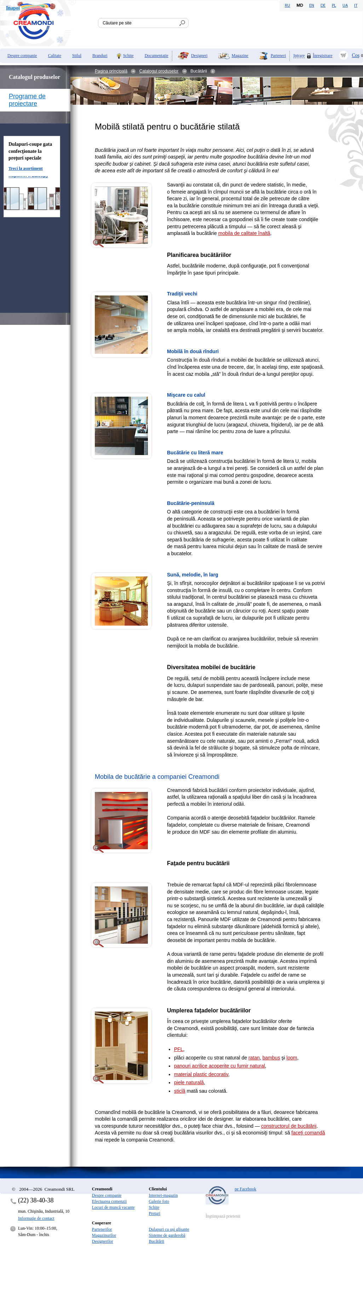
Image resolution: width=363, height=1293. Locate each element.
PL (334, 6)
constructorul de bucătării (288, 1126)
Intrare (299, 55)
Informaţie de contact (36, 1218)
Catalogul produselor (159, 71)
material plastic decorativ (201, 1074)
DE (323, 6)
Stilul (76, 55)
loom (292, 1058)
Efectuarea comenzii (109, 1201)
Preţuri (154, 1213)
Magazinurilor (104, 1235)
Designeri (199, 55)
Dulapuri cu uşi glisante (169, 1229)
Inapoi (13, 8)
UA (345, 6)
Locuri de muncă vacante (113, 1207)
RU (287, 6)
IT (355, 6)
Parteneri (278, 55)
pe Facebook (245, 1188)
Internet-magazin (163, 1195)
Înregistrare (322, 55)
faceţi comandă (308, 1133)
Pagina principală (111, 71)
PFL (178, 1049)
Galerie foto (159, 1201)
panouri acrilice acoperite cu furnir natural (219, 1066)
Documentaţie (156, 55)
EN (311, 6)
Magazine (240, 55)
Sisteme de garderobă (167, 1235)
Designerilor (102, 1241)
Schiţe (128, 55)
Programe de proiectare (27, 100)
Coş (356, 55)
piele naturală (189, 1082)
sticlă (179, 1091)
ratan (254, 1058)
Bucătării (156, 1241)
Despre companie (22, 55)
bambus (271, 1058)
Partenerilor (102, 1229)
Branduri (100, 55)
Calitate (54, 55)
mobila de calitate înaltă (244, 233)
